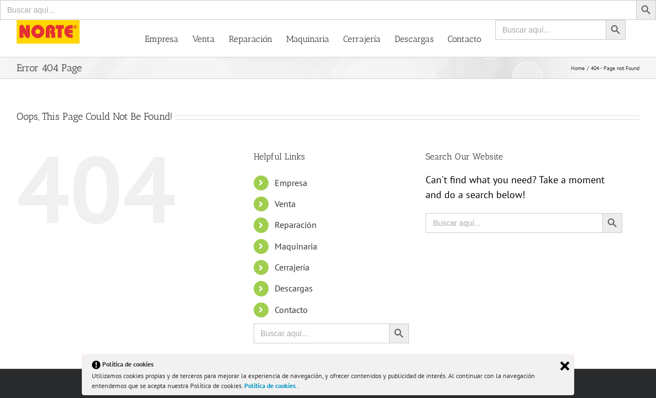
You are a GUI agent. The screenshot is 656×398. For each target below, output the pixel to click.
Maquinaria (296, 246)
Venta (285, 203)
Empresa (291, 182)
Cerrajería (292, 267)
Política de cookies (270, 385)
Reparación (296, 224)
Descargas (294, 288)
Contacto (291, 309)
